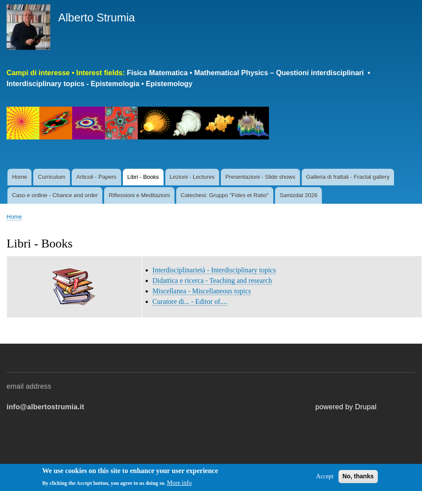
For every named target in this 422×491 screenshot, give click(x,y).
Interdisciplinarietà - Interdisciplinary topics (214, 270)
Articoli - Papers (96, 177)
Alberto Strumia (96, 17)
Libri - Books (143, 177)
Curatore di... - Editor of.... (190, 301)
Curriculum (52, 177)
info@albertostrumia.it (45, 407)
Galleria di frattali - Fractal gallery (348, 177)
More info (179, 486)
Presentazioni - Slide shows (260, 177)
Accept (325, 479)
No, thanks (358, 479)
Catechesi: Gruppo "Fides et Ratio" (225, 195)
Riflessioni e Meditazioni (139, 195)
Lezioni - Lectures (192, 177)
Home (19, 177)
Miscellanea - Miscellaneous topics (202, 291)
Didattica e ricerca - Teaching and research (212, 280)
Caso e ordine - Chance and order (55, 195)
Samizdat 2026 (298, 195)
